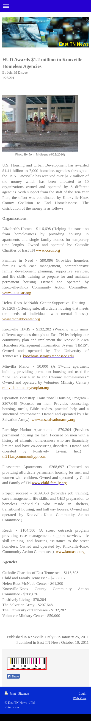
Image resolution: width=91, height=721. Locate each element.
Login (82, 693)
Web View (79, 698)
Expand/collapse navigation (45, 6)
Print (11, 693)
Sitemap (23, 693)
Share (13, 676)
